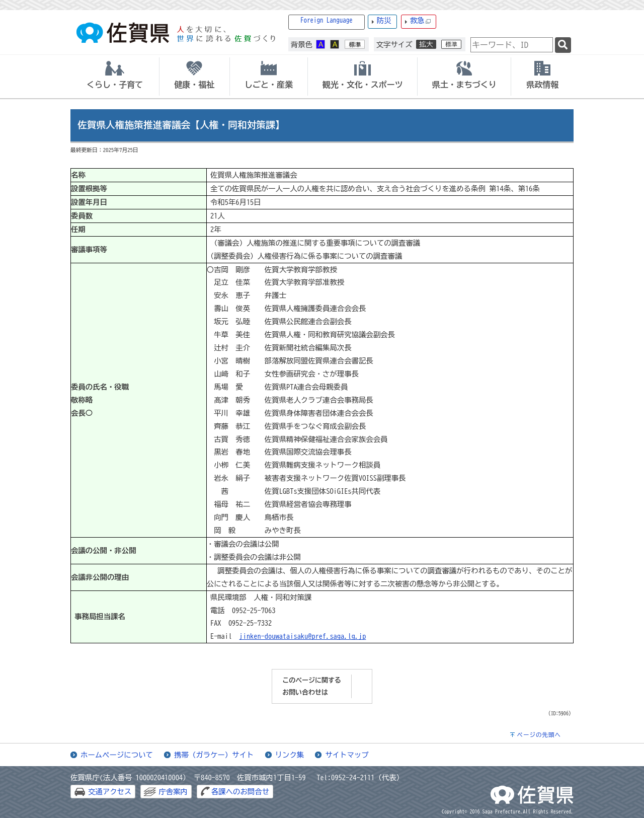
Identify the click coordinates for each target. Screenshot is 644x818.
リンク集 (289, 755)
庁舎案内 (173, 791)
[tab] (114, 76)
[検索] (563, 45)
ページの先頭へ (539, 734)
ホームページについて (116, 755)
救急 (420, 21)
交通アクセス (109, 791)
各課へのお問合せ (240, 791)
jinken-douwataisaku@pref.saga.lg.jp (302, 636)
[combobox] (511, 45)
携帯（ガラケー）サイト (214, 755)
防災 (384, 20)
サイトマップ (346, 755)
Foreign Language (326, 20)
